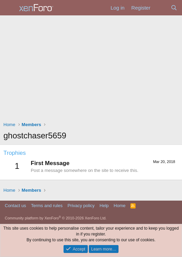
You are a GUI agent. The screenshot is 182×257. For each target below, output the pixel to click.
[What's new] (160, 7)
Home (120, 205)
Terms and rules (46, 205)
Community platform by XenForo (56, 218)
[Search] (174, 7)
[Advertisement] (91, 66)
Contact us (15, 205)
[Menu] (9, 8)
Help (104, 205)
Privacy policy (81, 205)
